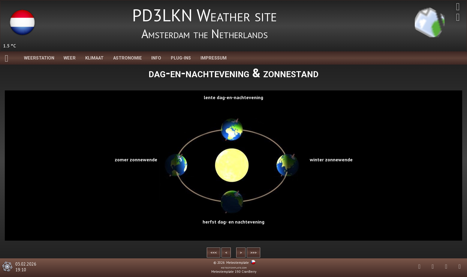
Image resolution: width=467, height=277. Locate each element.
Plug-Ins (181, 58)
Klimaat (94, 58)
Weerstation (39, 58)
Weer (70, 58)
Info (156, 58)
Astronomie (127, 58)
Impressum (213, 58)
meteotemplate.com (234, 267)
